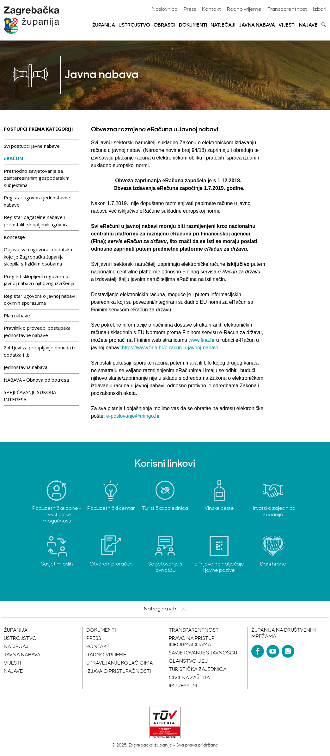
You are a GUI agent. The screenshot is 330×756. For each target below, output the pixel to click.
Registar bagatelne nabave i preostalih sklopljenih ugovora (36, 221)
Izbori (319, 9)
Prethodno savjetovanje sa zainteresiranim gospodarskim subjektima (37, 178)
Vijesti (287, 25)
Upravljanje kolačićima (119, 663)
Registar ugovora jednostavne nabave (37, 201)
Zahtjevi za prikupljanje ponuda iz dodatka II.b (40, 351)
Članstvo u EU (188, 661)
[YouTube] (272, 651)
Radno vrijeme (244, 9)
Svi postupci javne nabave (32, 146)
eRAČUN (13, 158)
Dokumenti (193, 25)
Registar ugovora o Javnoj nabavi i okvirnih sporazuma (40, 299)
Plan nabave (17, 315)
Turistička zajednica (198, 669)
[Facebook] (257, 651)
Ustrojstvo (134, 25)
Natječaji (223, 25)
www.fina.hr (202, 340)
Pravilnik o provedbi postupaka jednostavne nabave (37, 331)
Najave (308, 25)
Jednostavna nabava (25, 367)
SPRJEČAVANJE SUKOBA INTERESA (30, 396)
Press (190, 9)
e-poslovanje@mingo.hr (133, 416)
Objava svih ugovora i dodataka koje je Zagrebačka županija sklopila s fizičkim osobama (38, 256)
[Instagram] (288, 651)
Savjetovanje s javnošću (203, 653)
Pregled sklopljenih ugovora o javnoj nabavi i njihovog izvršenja (39, 280)
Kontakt (211, 9)
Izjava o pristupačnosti (118, 671)
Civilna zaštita (189, 677)
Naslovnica (165, 9)
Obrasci (164, 25)
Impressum (183, 686)
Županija (103, 25)
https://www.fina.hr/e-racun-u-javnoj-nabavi (170, 347)
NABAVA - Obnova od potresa (36, 380)
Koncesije (14, 237)
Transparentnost (287, 9)
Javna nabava (257, 25)
